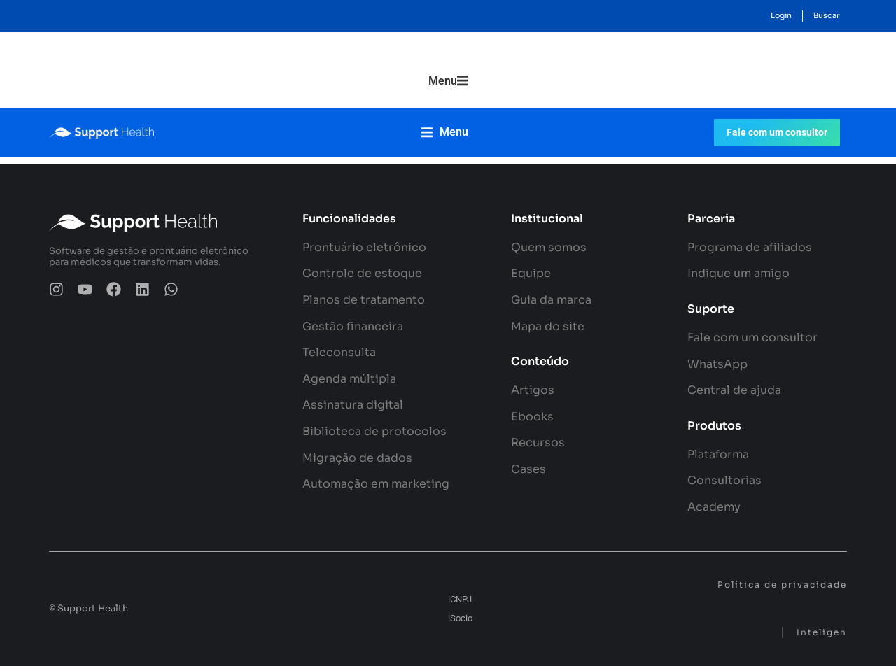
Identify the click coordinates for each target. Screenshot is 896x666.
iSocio (460, 618)
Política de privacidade (782, 585)
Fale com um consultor (777, 135)
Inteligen (822, 632)
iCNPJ (460, 599)
